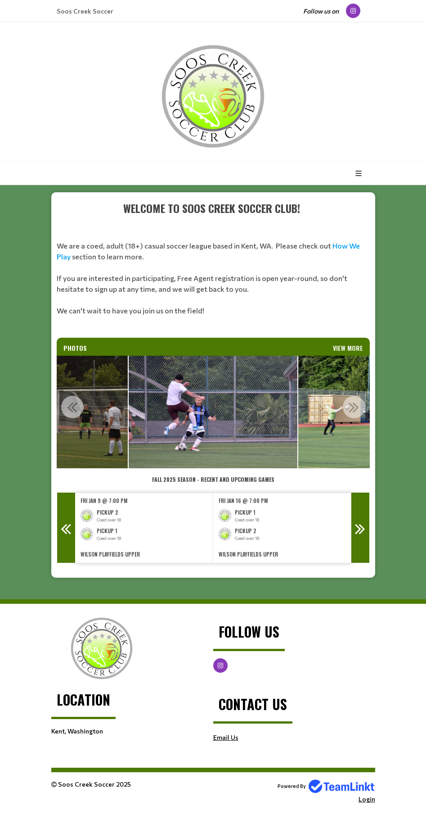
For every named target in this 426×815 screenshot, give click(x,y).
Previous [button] (72, 407)
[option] (213, 412)
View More (348, 348)
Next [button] (354, 407)
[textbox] (213, 269)
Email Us (225, 737)
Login (367, 799)
